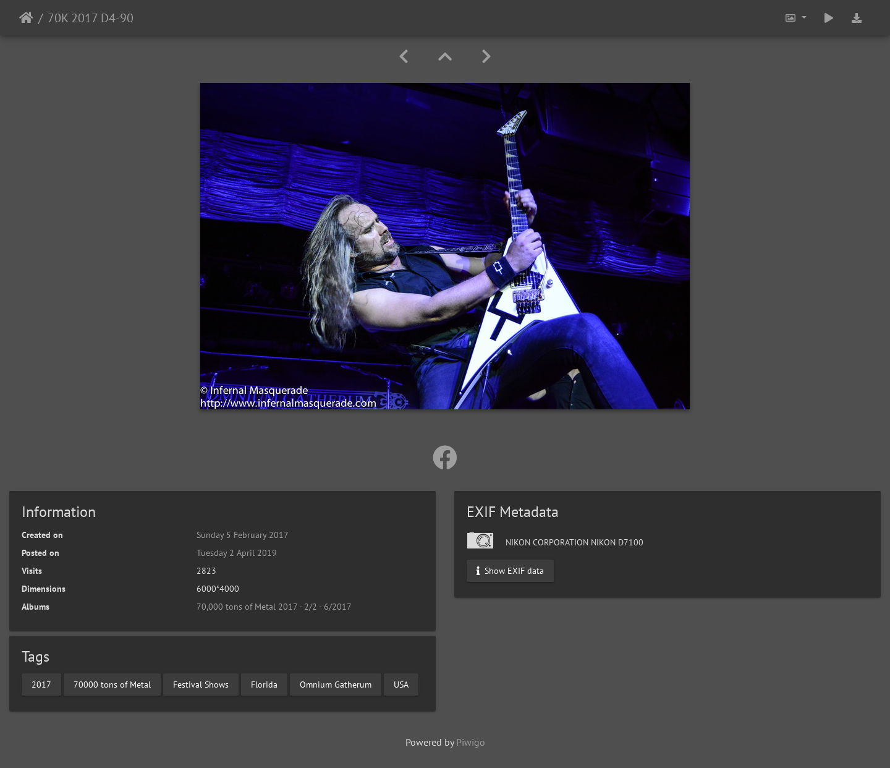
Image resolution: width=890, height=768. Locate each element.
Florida (264, 683)
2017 (41, 683)
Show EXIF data (510, 570)
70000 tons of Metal (112, 683)
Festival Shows (201, 683)
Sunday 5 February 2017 (243, 534)
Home (26, 18)
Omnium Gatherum (335, 683)
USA (401, 683)
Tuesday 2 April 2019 (237, 552)
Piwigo (470, 742)
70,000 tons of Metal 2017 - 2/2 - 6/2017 (274, 606)
